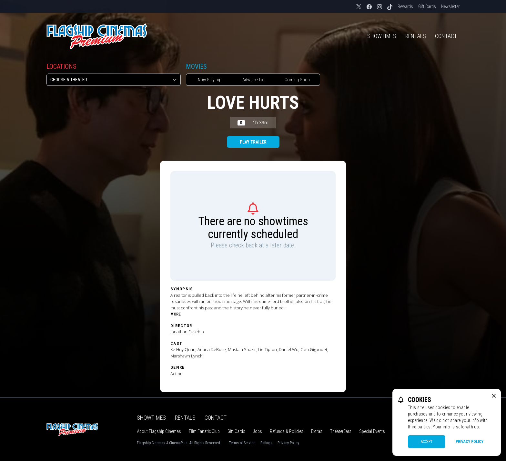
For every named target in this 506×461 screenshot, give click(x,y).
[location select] (113, 80)
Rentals (415, 36)
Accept (427, 441)
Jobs (257, 431)
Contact (446, 36)
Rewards (405, 6)
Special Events (372, 431)
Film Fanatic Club (204, 431)
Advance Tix (253, 79)
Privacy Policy (288, 443)
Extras (316, 431)
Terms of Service (242, 443)
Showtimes (381, 36)
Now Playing (209, 79)
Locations (61, 66)
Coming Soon (297, 79)
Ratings (266, 443)
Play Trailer (253, 142)
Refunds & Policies (286, 431)
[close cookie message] (494, 396)
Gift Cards (427, 6)
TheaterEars (340, 431)
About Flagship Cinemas (159, 431)
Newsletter (450, 6)
